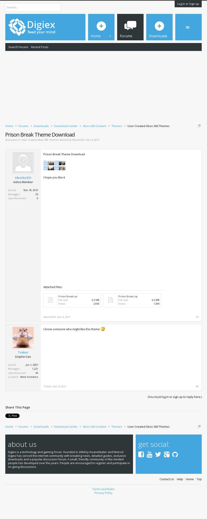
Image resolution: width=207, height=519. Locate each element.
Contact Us (167, 500)
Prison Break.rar (68, 318)
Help (180, 500)
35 (36, 216)
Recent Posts (39, 47)
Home (190, 500)
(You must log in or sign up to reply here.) (175, 419)
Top (199, 500)
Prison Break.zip (128, 318)
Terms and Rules (103, 510)
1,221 (35, 391)
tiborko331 (78, 162)
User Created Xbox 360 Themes (40, 162)
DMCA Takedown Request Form (126, 143)
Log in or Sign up (188, 4)
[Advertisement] (103, 87)
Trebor (23, 375)
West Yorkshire (29, 399)
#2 (197, 408)
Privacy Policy (103, 514)
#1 (197, 339)
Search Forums (18, 47)
